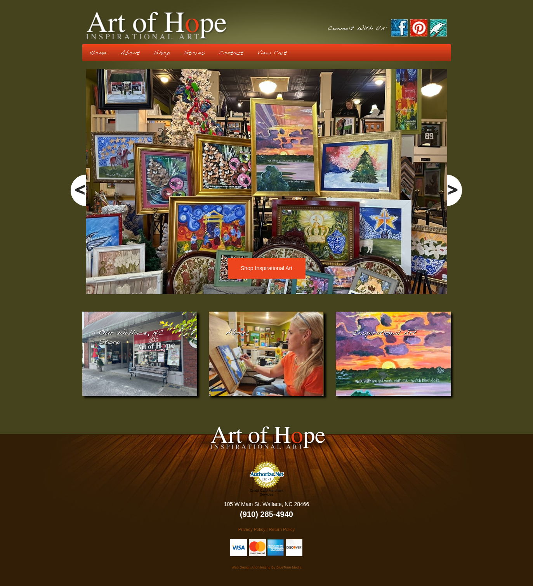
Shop (162, 53)
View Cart (272, 53)
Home (97, 53)
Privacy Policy (252, 529)
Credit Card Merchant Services (266, 492)
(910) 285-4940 (266, 514)
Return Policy (282, 529)
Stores (194, 53)
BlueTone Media (289, 567)
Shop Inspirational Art (266, 268)
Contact (231, 53)
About (130, 53)
